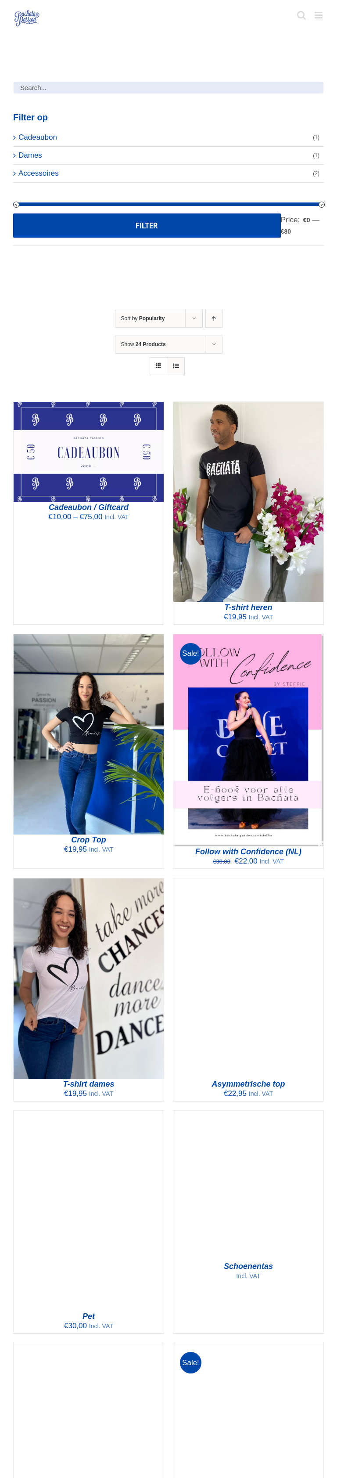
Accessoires (38, 173)
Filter (147, 225)
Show (143, 344)
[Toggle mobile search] (301, 15)
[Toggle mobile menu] (319, 15)
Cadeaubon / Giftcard (89, 507)
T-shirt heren (248, 607)
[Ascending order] (213, 319)
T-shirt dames (88, 1084)
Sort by (143, 318)
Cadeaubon (37, 137)
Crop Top (88, 839)
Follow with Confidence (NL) (248, 851)
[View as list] (175, 366)
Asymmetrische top (248, 1084)
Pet (88, 1316)
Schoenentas (248, 1266)
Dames (30, 155)
